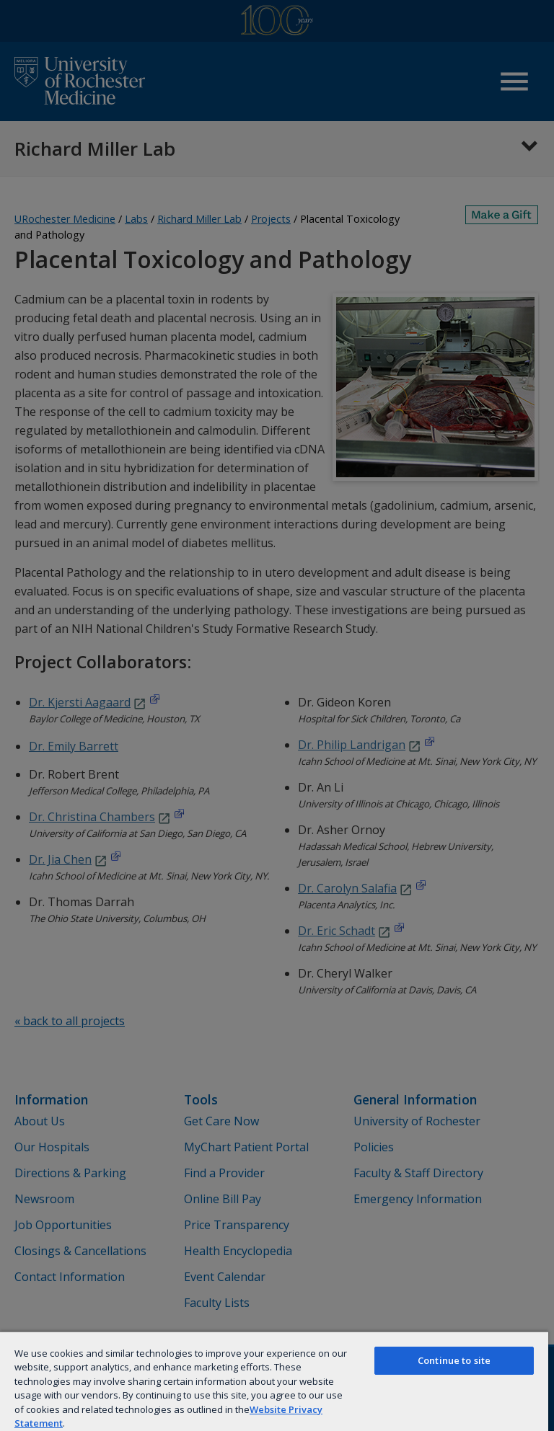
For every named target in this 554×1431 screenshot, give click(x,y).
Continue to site (454, 1360)
